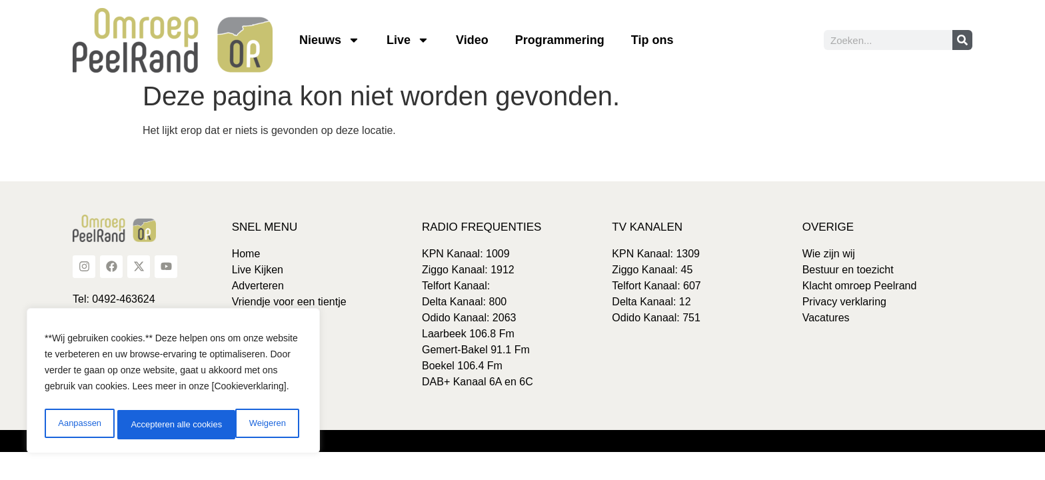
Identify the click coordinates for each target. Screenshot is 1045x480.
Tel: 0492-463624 (114, 299)
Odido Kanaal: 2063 (469, 317)
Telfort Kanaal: (456, 285)
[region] (173, 383)
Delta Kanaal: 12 (651, 301)
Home (246, 253)
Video (472, 40)
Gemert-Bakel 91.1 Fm (476, 349)
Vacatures (826, 317)
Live (408, 40)
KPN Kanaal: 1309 (656, 253)
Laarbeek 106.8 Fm (468, 333)
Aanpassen (78, 424)
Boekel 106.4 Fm (462, 365)
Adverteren (258, 285)
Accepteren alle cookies (242, 424)
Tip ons (652, 40)
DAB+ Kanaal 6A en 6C (477, 381)
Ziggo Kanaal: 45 (652, 269)
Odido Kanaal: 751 (656, 317)
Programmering (559, 40)
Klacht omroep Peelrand (859, 285)
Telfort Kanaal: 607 (656, 285)
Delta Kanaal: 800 (464, 301)
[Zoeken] (962, 40)
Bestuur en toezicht (848, 269)
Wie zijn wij (828, 253)
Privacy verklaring (844, 301)
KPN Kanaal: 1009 (466, 253)
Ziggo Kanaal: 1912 (468, 269)
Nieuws (329, 40)
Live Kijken (257, 269)
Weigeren (147, 424)
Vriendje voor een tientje (289, 301)
